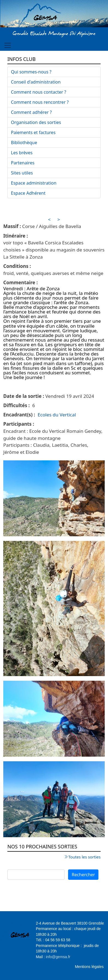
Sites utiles (22, 173)
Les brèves (22, 153)
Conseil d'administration (36, 82)
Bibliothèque (24, 143)
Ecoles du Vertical (57, 414)
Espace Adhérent (28, 193)
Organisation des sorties (36, 122)
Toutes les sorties (84, 857)
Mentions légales (89, 966)
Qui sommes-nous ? (31, 72)
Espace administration (33, 183)
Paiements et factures (33, 132)
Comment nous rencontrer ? (40, 102)
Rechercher (83, 875)
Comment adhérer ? (31, 112)
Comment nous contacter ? (38, 92)
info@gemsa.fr (58, 957)
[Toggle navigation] (7, 45)
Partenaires (22, 163)
